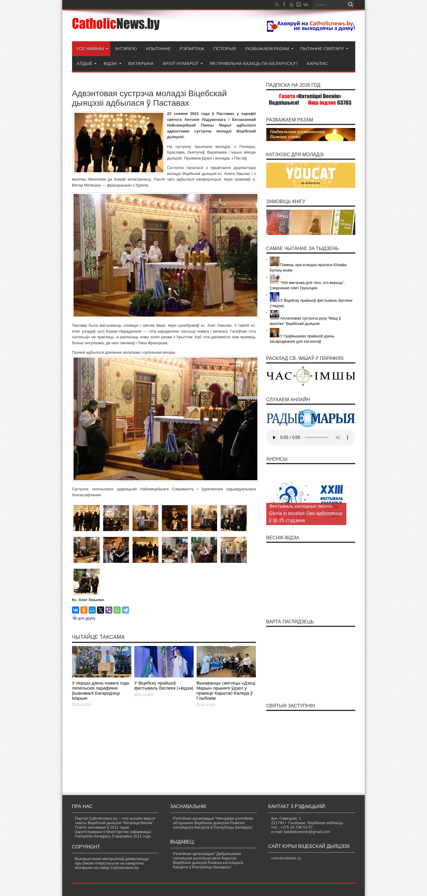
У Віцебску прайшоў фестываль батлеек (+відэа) (163, 685)
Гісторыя (224, 48)
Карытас (317, 63)
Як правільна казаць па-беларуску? (254, 63)
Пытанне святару (324, 48)
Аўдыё (87, 63)
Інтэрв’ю (126, 48)
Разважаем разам (269, 48)
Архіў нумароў (182, 63)
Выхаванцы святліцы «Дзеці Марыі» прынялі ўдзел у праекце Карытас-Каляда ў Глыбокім (226, 690)
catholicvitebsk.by (286, 858)
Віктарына (141, 63)
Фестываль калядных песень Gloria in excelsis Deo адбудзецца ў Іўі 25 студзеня (305, 513)
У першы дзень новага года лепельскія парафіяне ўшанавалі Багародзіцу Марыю (100, 690)
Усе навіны (92, 48)
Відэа (112, 63)
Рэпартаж (192, 48)
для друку (86, 618)
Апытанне (158, 48)
